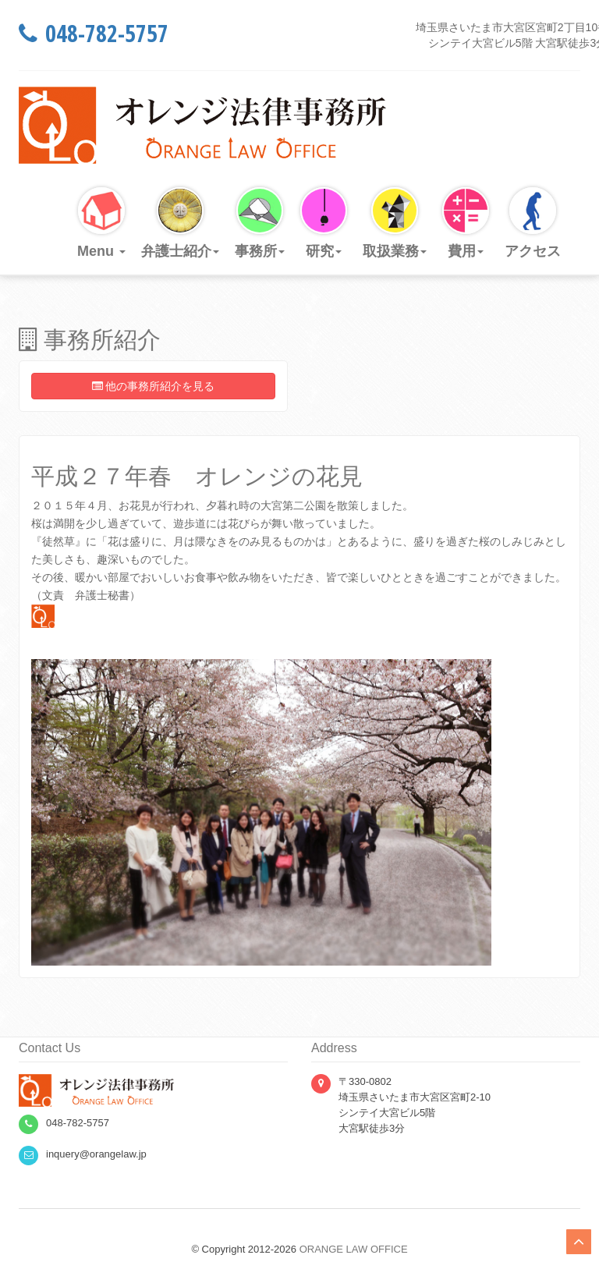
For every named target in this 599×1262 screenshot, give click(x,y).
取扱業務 (395, 223)
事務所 (260, 223)
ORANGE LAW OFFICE (354, 1249)
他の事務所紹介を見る (153, 386)
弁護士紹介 (180, 223)
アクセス (533, 223)
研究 (323, 223)
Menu (101, 223)
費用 (465, 223)
